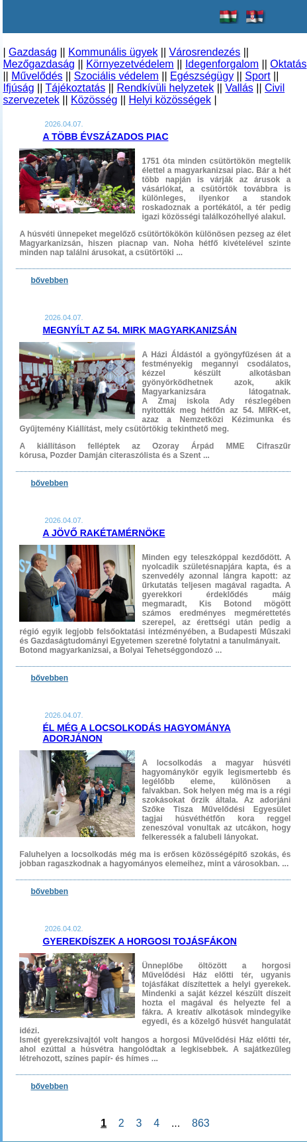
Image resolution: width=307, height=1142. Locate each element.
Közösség (94, 99)
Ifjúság (18, 87)
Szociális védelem (116, 76)
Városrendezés (205, 52)
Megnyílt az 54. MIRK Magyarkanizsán (139, 330)
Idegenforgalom (222, 64)
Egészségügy (202, 76)
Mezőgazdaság (39, 64)
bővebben (49, 280)
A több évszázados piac (105, 136)
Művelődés (36, 76)
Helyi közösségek (170, 99)
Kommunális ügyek (112, 52)
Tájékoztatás (76, 87)
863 (200, 1123)
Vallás (239, 87)
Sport (257, 76)
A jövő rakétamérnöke (103, 533)
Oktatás (288, 64)
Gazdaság (33, 52)
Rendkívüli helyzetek (165, 87)
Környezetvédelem (130, 64)
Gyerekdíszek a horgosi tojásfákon (139, 941)
